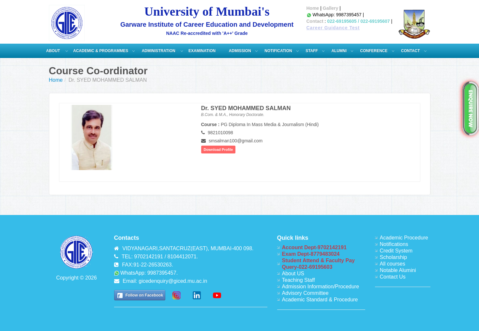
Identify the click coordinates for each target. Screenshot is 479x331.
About (53, 51)
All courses (392, 263)
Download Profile (218, 149)
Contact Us (393, 277)
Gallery (330, 8)
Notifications (394, 244)
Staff (312, 51)
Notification (278, 51)
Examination (202, 51)
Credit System (396, 250)
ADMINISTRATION (159, 51)
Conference (374, 51)
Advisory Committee (305, 293)
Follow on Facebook (144, 295)
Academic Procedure (404, 237)
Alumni (339, 51)
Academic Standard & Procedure (320, 299)
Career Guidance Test (333, 27)
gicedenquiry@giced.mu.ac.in (173, 281)
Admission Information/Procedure (320, 286)
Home (313, 8)
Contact (315, 21)
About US (293, 273)
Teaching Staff (298, 280)
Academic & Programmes (100, 51)
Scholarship (393, 257)
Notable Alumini (398, 270)
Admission (240, 51)
